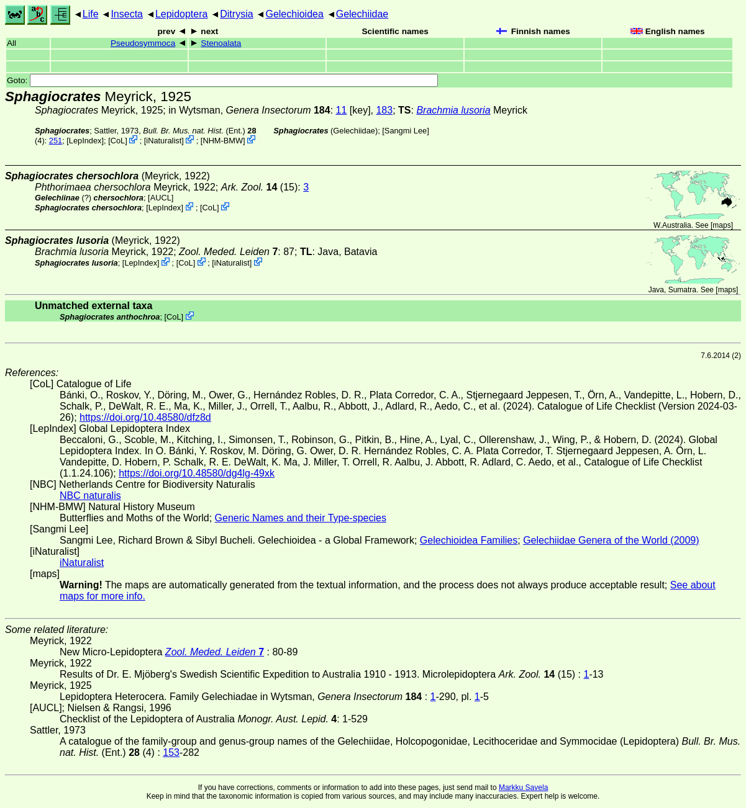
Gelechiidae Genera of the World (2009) (611, 540)
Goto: (222, 80)
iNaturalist (163, 140)
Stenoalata (221, 43)
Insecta (127, 14)
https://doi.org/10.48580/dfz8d (145, 417)
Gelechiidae (362, 14)
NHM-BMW (222, 140)
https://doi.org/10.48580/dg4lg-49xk (197, 473)
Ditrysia (236, 14)
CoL (118, 140)
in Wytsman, (249, 110)
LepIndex (85, 140)
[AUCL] (160, 197)
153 (171, 752)
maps (721, 225)
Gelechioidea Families (468, 540)
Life (91, 14)
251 (55, 140)
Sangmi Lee (405, 130)
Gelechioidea (294, 14)
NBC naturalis (90, 495)
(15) (259, 187)
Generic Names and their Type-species (300, 518)
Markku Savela (523, 787)
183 (384, 110)
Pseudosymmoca (143, 43)
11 (341, 110)
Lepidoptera (181, 14)
